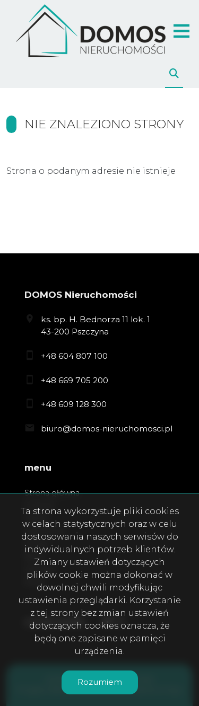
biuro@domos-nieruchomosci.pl (106, 428)
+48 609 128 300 (74, 404)
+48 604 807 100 (74, 356)
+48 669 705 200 (74, 380)
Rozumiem (99, 682)
